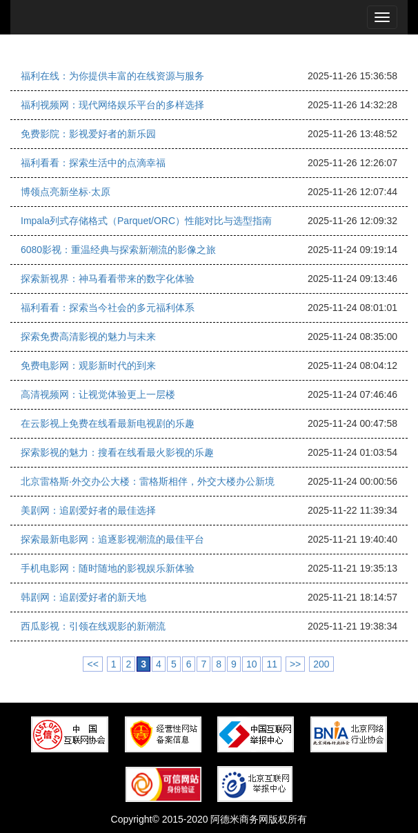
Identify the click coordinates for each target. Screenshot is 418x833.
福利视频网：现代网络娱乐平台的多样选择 (112, 104)
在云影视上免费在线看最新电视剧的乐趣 (108, 423)
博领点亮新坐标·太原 (65, 191)
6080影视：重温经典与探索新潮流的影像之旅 (118, 249)
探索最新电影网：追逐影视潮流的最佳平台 (112, 539)
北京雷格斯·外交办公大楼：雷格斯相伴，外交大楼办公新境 (148, 481)
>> (295, 664)
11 (271, 664)
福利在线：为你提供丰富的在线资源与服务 (112, 75)
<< (92, 664)
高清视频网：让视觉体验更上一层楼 (98, 394)
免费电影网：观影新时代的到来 (88, 365)
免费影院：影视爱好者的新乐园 (88, 133)
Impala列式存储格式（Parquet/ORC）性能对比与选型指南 (146, 220)
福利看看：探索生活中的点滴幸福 (93, 162)
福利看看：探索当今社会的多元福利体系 (108, 307)
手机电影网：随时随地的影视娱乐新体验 (108, 568)
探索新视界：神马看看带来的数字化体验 (108, 278)
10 (251, 664)
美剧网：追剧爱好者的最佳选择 (88, 510)
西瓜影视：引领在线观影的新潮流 (93, 626)
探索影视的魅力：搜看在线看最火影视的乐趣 (117, 452)
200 (321, 664)
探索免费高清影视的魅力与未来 (88, 336)
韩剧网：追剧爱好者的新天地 (83, 597)
